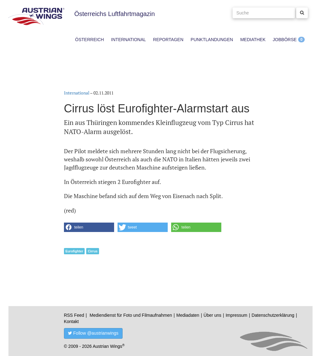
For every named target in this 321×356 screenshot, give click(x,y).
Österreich (89, 39)
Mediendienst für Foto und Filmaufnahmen (131, 315)
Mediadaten (187, 315)
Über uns (212, 315)
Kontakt (71, 321)
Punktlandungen (212, 39)
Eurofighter (74, 251)
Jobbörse (285, 39)
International (128, 39)
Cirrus (92, 251)
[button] (89, 227)
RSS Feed (74, 315)
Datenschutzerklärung (273, 315)
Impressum (236, 315)
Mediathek (253, 39)
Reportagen (168, 39)
